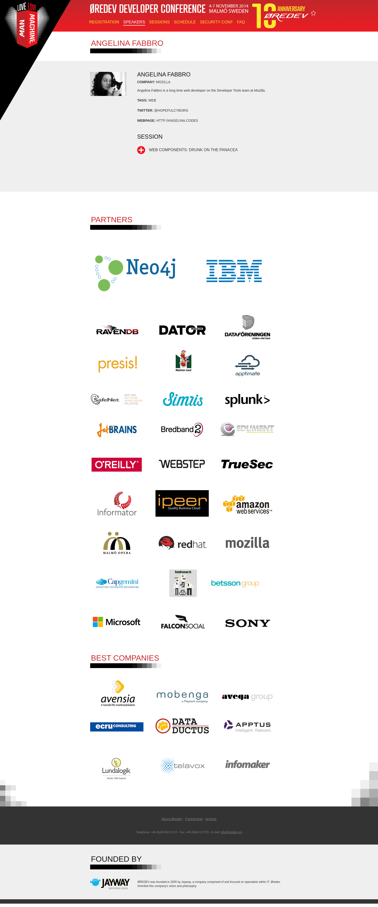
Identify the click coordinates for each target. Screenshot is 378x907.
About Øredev (172, 822)
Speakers (134, 22)
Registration (104, 22)
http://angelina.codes (177, 120)
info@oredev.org (231, 835)
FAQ (241, 22)
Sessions (159, 22)
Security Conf (216, 22)
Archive (211, 822)
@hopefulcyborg (171, 110)
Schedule (185, 22)
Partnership (193, 822)
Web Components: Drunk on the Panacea (193, 150)
